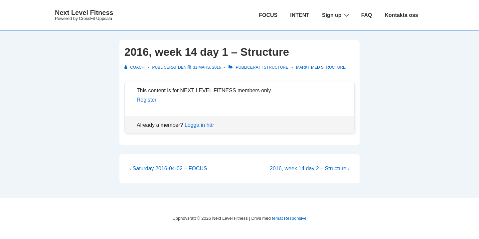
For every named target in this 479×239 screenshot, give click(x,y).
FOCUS (268, 15)
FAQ (366, 15)
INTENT (299, 15)
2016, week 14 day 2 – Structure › (310, 168)
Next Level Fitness (84, 12)
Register (147, 100)
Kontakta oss (401, 15)
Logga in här (199, 125)
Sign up (336, 15)
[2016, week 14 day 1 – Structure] (207, 67)
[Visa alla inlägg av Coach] (135, 67)
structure (333, 67)
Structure (276, 67)
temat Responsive (289, 218)
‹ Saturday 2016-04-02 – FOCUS (168, 168)
